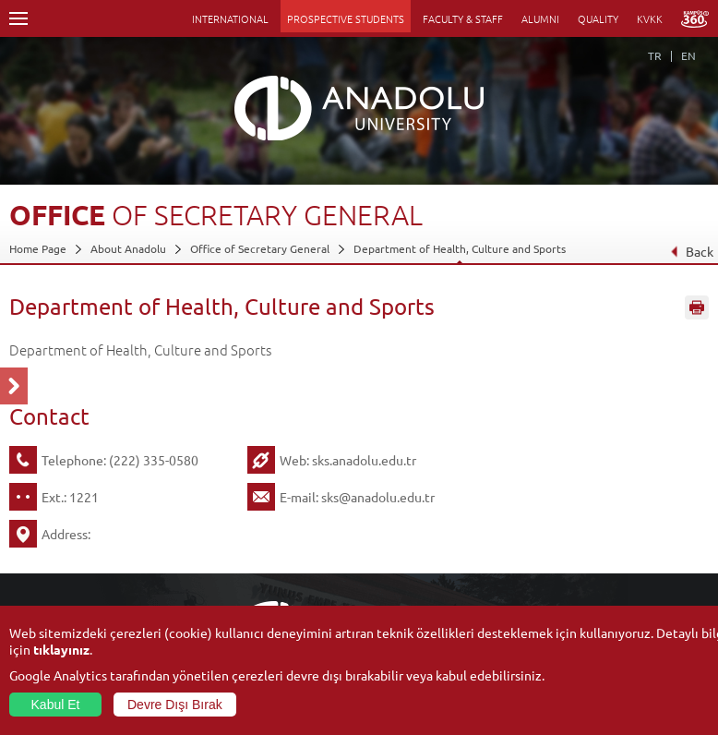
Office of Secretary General (259, 248)
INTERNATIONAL (230, 18)
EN (688, 55)
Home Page (37, 248)
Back (691, 251)
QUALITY (598, 18)
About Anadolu (128, 248)
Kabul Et (55, 704)
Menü (18, 18)
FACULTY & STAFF (463, 18)
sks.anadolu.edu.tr (364, 460)
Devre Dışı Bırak (174, 704)
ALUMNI (540, 18)
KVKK (650, 18)
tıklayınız (61, 649)
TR (655, 55)
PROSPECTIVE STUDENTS (345, 18)
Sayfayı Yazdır (697, 307)
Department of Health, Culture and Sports (459, 248)
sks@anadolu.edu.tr (378, 496)
